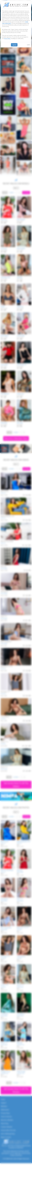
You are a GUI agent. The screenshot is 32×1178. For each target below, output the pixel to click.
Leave (28, 44)
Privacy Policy (7, 38)
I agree (14, 45)
